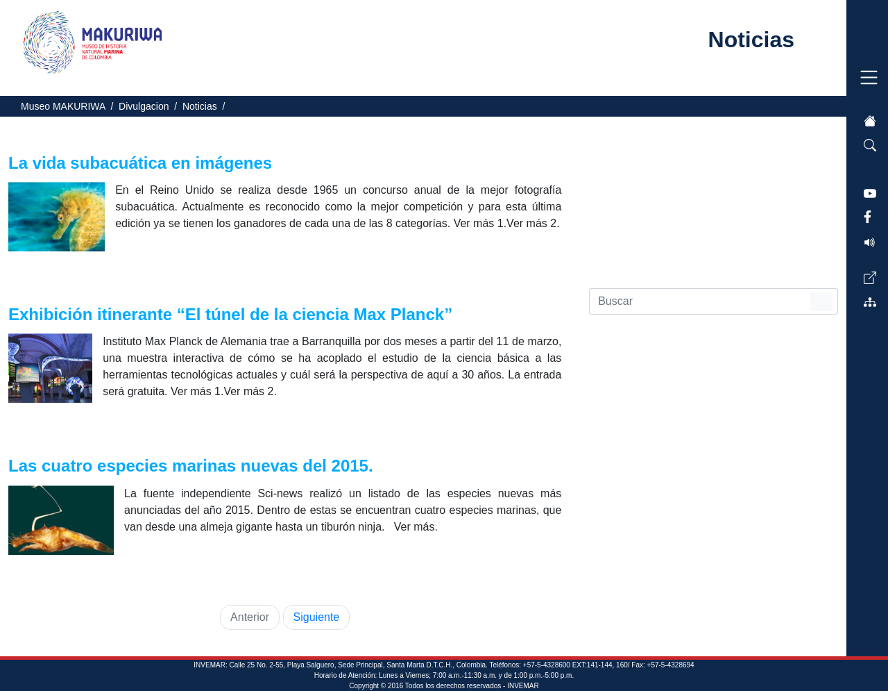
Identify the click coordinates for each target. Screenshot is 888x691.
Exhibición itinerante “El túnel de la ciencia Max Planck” (232, 314)
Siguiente (316, 617)
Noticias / (206, 106)
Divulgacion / (150, 106)
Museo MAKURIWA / (70, 106)
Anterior (249, 617)
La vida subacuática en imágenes (142, 162)
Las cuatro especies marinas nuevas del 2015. (192, 465)
